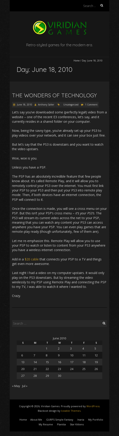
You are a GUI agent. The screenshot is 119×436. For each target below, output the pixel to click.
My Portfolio (95, 419)
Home (77, 60)
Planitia (61, 424)
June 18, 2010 (24, 104)
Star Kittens (77, 424)
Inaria (80, 419)
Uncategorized (71, 104)
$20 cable (32, 259)
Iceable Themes (71, 410)
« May (16, 386)
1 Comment (91, 104)
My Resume (46, 424)
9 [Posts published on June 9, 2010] (59, 355)
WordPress (93, 406)
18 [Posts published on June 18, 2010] (84, 362)
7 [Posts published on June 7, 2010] (34, 355)
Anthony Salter (46, 104)
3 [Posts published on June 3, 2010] (71, 348)
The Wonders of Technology (54, 95)
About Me (36, 419)
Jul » (24, 386)
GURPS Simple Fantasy (59, 419)
